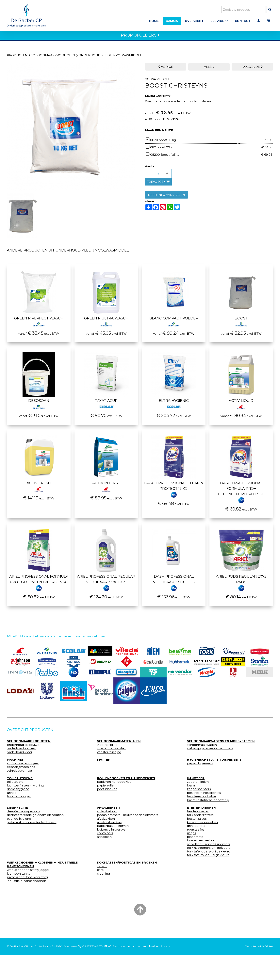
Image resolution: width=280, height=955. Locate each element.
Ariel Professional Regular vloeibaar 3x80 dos (106, 582)
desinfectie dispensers (23, 812)
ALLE (209, 67)
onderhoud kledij (95, 56)
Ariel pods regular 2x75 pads (241, 582)
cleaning (103, 874)
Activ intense (106, 486)
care (100, 870)
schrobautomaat (19, 771)
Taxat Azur (106, 404)
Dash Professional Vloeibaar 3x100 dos (174, 582)
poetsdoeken (107, 790)
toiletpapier (16, 782)
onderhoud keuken (21, 749)
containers (105, 834)
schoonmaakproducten (53, 56)
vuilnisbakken (107, 812)
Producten (17, 56)
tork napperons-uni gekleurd (209, 848)
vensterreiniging (109, 753)
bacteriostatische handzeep (208, 800)
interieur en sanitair (111, 749)
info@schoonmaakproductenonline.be (131, 946)
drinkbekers (196, 826)
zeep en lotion (198, 782)
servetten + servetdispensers (208, 845)
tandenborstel (197, 812)
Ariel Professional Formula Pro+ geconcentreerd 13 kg (38, 582)
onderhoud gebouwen (24, 745)
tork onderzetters (200, 815)
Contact (242, 21)
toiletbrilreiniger (19, 797)
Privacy (165, 946)
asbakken (104, 837)
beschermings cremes (204, 793)
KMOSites (266, 946)
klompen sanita (18, 874)
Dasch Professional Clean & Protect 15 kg (173, 489)
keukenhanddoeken (202, 823)
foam (191, 786)
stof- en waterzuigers (23, 764)
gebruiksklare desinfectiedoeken (31, 823)
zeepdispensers (199, 790)
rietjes (191, 834)
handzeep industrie (201, 797)
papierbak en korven (113, 826)
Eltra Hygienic (174, 404)
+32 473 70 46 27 (90, 946)
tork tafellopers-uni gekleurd (208, 852)
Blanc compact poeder (173, 321)
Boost (241, 321)
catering (103, 867)
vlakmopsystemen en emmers (210, 749)
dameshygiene (18, 790)
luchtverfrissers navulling (25, 786)
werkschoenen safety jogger (28, 870)
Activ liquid (241, 404)
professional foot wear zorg (27, 878)
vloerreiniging (107, 745)
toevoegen (158, 182)
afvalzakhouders (109, 823)
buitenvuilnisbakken (112, 830)
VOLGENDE (252, 67)
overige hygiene (19, 819)
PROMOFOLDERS (140, 36)
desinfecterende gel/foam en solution (35, 815)
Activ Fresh (39, 486)
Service (217, 21)
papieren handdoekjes (114, 782)
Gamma (172, 21)
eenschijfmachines (21, 767)
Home (154, 21)
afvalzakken (106, 819)
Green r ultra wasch (106, 321)
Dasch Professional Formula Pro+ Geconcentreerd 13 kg (241, 492)
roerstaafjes (195, 830)
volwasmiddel (129, 56)
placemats (195, 837)
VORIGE (165, 67)
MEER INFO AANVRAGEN (166, 195)
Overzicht (194, 21)
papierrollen (106, 786)
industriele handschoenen (26, 881)
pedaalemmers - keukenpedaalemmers (127, 815)
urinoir (11, 793)
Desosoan (38, 404)
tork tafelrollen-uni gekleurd (208, 856)
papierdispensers (200, 764)
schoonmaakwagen (202, 745)
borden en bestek (200, 841)
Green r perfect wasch (38, 321)
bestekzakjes (196, 819)
